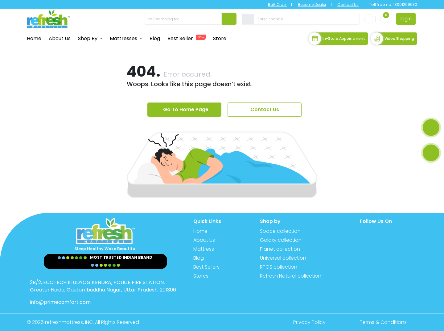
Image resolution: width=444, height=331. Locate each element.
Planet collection (280, 249)
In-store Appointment (337, 38)
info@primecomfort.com (60, 302)
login (406, 18)
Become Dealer (312, 4)
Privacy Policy (309, 322)
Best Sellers (206, 266)
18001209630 (404, 4)
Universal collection (283, 258)
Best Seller (186, 38)
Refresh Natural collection (290, 275)
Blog (155, 38)
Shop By (88, 38)
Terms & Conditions (383, 322)
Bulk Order (277, 4)
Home (34, 38)
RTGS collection (278, 266)
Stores (200, 275)
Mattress (203, 249)
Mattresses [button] (124, 38)
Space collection (280, 231)
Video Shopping (392, 38)
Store (219, 38)
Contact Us (348, 4)
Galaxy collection (281, 240)
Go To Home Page (185, 109)
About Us (60, 38)
